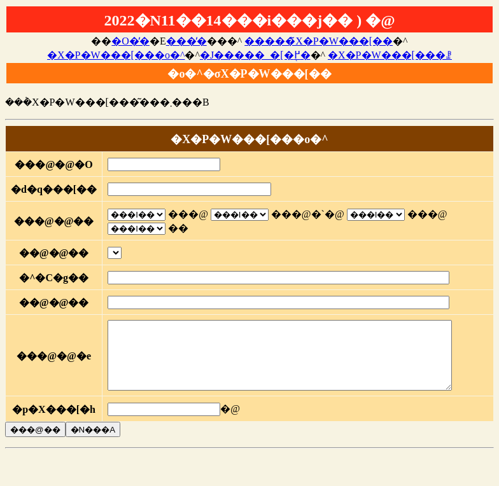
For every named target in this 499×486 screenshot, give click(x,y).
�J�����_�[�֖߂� (255, 55)
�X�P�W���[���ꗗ (390, 55)
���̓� (186, 41)
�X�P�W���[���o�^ (116, 55)
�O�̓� (130, 41)
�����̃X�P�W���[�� (318, 41)
